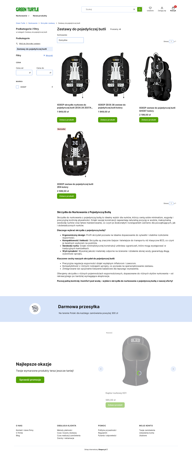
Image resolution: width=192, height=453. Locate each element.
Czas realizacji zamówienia (68, 435)
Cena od (19, 68)
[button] (139, 9)
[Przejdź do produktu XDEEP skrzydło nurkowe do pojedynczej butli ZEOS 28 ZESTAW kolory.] (75, 75)
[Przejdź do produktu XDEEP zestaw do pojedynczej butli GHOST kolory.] (157, 76)
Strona (166, 41)
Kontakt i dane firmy (24, 430)
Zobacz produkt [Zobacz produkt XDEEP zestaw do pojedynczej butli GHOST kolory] (148, 120)
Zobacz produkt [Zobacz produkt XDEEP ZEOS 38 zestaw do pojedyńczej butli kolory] (107, 120)
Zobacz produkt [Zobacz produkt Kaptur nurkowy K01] (115, 405)
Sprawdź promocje (30, 379)
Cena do (40, 68)
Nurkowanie (32, 23)
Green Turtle (20, 23)
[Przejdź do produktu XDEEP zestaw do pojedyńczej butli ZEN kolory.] (75, 154)
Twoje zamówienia (147, 430)
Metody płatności (64, 430)
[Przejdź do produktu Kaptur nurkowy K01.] (137, 360)
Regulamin (102, 433)
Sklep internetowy (95, 449)
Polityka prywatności (107, 430)
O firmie (19, 433)
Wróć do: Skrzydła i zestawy (28, 44)
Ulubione (143, 435)
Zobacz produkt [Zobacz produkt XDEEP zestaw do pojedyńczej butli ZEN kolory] (66, 196)
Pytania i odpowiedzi (107, 435)
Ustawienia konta (146, 433)
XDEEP (23, 87)
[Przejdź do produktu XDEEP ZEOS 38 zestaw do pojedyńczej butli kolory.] (116, 75)
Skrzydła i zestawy (48, 23)
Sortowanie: (62, 35)
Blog (18, 435)
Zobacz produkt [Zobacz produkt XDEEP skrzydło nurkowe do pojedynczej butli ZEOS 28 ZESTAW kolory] (66, 120)
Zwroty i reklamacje (65, 438)
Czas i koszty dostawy (67, 433)
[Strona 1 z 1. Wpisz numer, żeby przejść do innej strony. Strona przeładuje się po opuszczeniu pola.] (171, 41)
